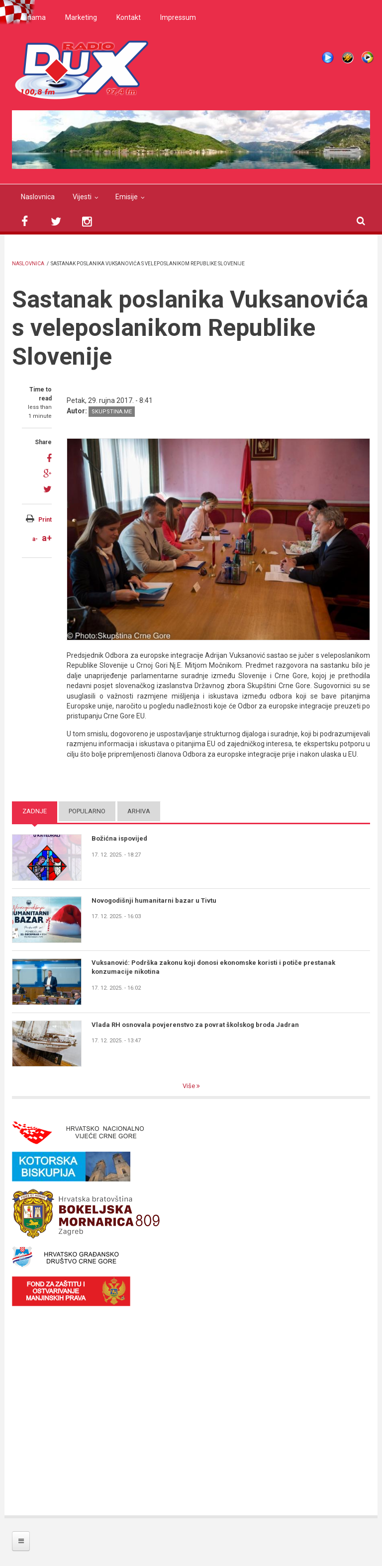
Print (45, 519)
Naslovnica (38, 197)
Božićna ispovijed (119, 838)
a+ (47, 538)
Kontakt (128, 17)
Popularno (87, 811)
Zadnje (34, 811)
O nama (33, 17)
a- (35, 539)
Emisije (126, 197)
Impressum (178, 17)
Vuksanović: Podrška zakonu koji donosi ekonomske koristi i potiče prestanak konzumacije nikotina (213, 967)
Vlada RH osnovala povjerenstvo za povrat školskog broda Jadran (195, 1024)
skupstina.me (112, 411)
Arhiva (138, 811)
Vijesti (82, 197)
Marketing (81, 17)
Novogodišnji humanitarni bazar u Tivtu (154, 900)
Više (189, 1086)
